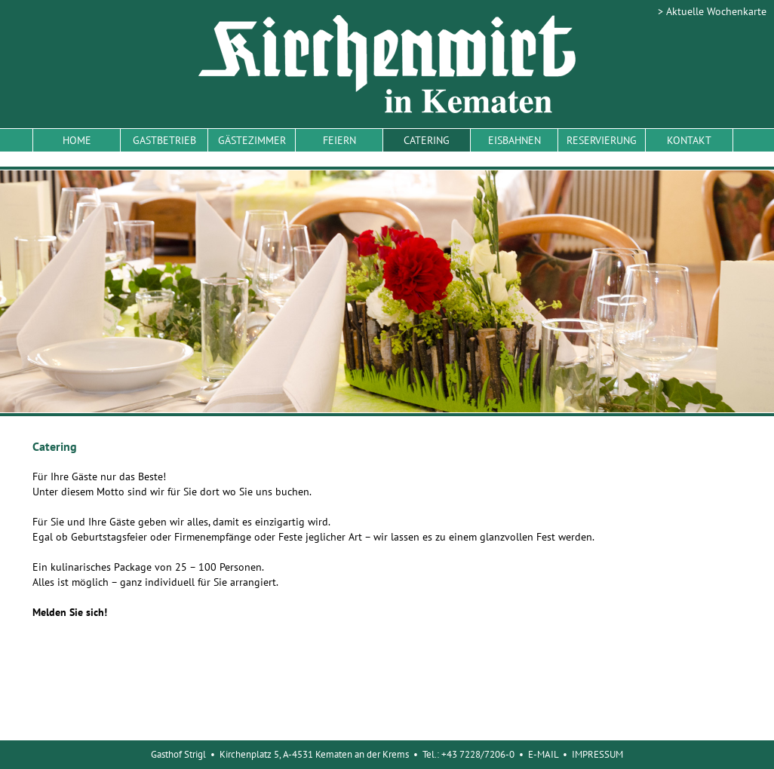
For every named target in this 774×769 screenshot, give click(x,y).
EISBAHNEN (514, 140)
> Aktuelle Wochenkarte (712, 11)
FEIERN (339, 140)
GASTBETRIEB (164, 140)
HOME (77, 140)
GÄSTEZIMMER (252, 140)
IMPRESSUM (597, 754)
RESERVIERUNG (602, 140)
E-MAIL (543, 754)
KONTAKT (689, 140)
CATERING (427, 140)
